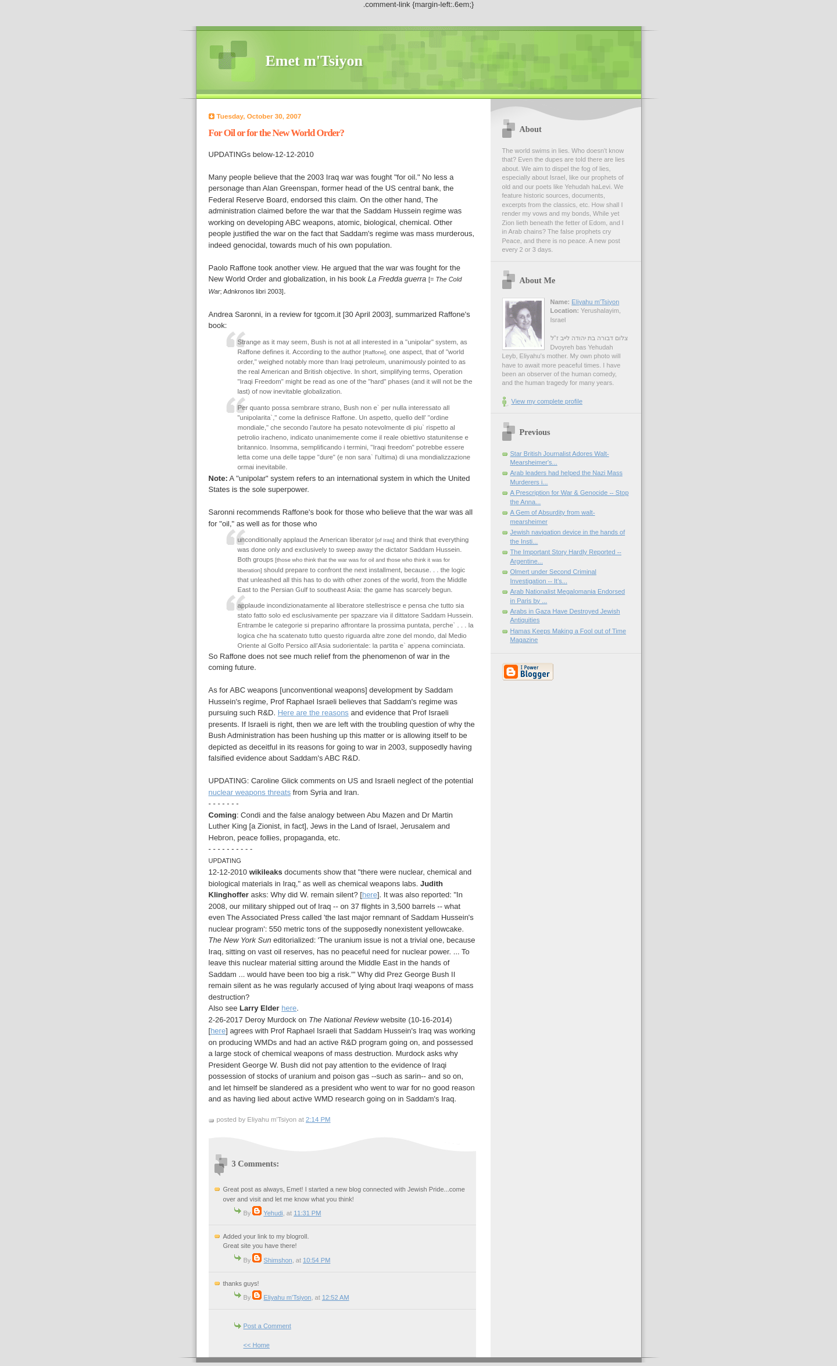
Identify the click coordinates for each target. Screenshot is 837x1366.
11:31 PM (307, 1213)
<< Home (257, 1345)
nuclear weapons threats (250, 792)
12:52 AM (335, 1297)
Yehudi (272, 1213)
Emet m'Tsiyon (314, 60)
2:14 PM (318, 1119)
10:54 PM (316, 1260)
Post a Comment (267, 1325)
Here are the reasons (313, 712)
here (369, 894)
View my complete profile (547, 401)
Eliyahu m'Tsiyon (288, 1297)
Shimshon (278, 1260)
